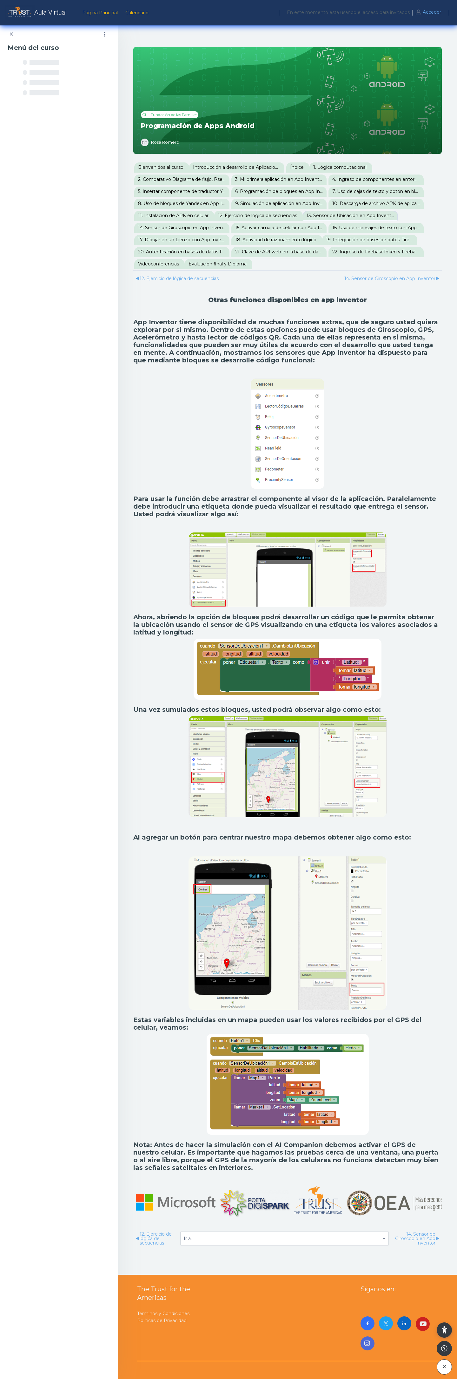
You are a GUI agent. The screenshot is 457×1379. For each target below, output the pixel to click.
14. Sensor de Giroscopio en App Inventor (183, 227)
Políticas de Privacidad (162, 1320)
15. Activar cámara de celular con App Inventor (281, 227)
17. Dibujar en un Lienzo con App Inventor (183, 240)
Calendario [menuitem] (137, 13)
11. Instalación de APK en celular (173, 215)
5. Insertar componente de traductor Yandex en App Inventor (183, 191)
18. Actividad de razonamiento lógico (275, 240)
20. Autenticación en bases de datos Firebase (183, 252)
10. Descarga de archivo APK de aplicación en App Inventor (378, 203)
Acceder (428, 13)
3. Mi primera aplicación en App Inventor (279, 179)
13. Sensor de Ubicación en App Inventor (351, 215)
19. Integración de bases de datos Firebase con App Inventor (371, 240)
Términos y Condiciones (163, 1313)
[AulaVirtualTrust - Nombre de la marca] (37, 12)
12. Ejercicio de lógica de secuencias (257, 215)
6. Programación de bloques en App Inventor (281, 191)
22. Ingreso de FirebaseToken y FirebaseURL (378, 252)
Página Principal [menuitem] (100, 13)
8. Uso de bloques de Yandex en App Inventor (183, 203)
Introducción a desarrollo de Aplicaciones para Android (238, 167)
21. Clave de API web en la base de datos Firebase (281, 252)
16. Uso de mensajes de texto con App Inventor (378, 227)
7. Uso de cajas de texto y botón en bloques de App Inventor (378, 191)
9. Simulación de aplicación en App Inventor (281, 203)
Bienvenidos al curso (160, 167)
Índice (297, 167)
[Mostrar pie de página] (444, 1348)
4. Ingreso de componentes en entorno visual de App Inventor (378, 179)
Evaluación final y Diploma (218, 264)
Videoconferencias (158, 264)
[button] (444, 1330)
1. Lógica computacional (340, 167)
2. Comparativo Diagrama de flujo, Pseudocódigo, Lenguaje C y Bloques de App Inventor (183, 179)
